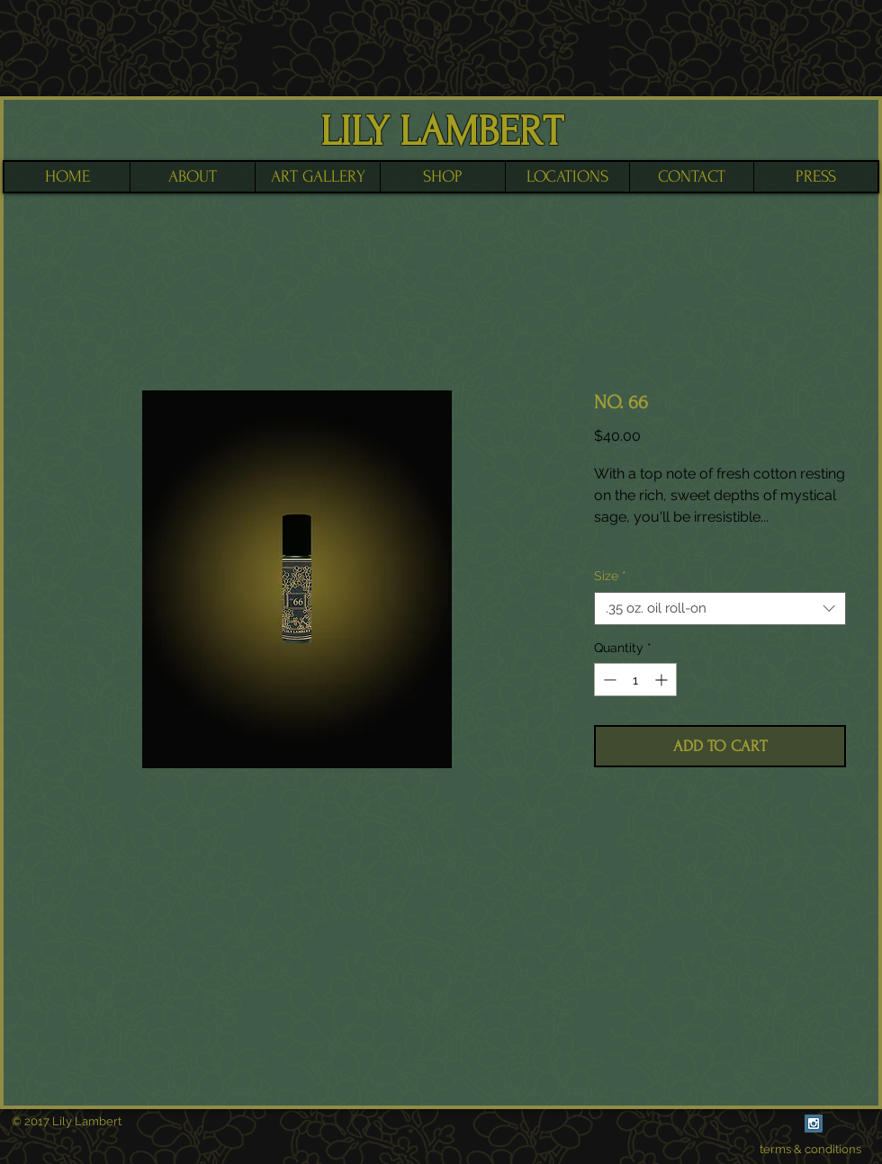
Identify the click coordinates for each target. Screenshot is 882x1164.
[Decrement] (608, 679)
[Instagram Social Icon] (814, 1124)
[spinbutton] (635, 679)
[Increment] (663, 679)
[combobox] (720, 609)
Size (610, 576)
